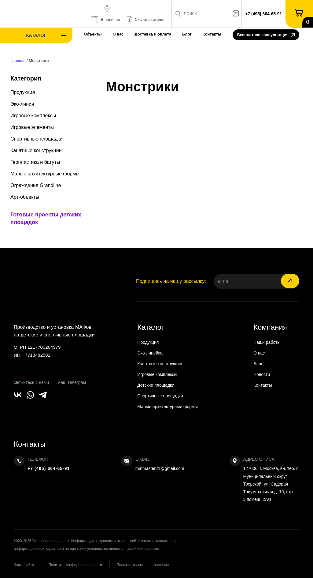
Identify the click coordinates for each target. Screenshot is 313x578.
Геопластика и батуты (35, 162)
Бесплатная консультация (266, 35)
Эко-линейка (149, 353)
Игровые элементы (32, 127)
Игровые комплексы (33, 115)
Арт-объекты (24, 197)
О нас (106, 34)
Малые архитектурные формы (44, 173)
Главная (17, 60)
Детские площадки (155, 385)
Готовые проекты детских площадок (45, 218)
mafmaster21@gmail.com (159, 468)
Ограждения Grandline (35, 185)
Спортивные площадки (36, 138)
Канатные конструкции (36, 150)
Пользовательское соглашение (146, 565)
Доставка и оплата (141, 34)
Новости (261, 374)
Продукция (22, 92)
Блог (175, 34)
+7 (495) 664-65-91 (264, 13)
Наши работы (266, 342)
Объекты (81, 34)
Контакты (200, 34)
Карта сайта (24, 565)
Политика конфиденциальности (77, 565)
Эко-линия (22, 104)
